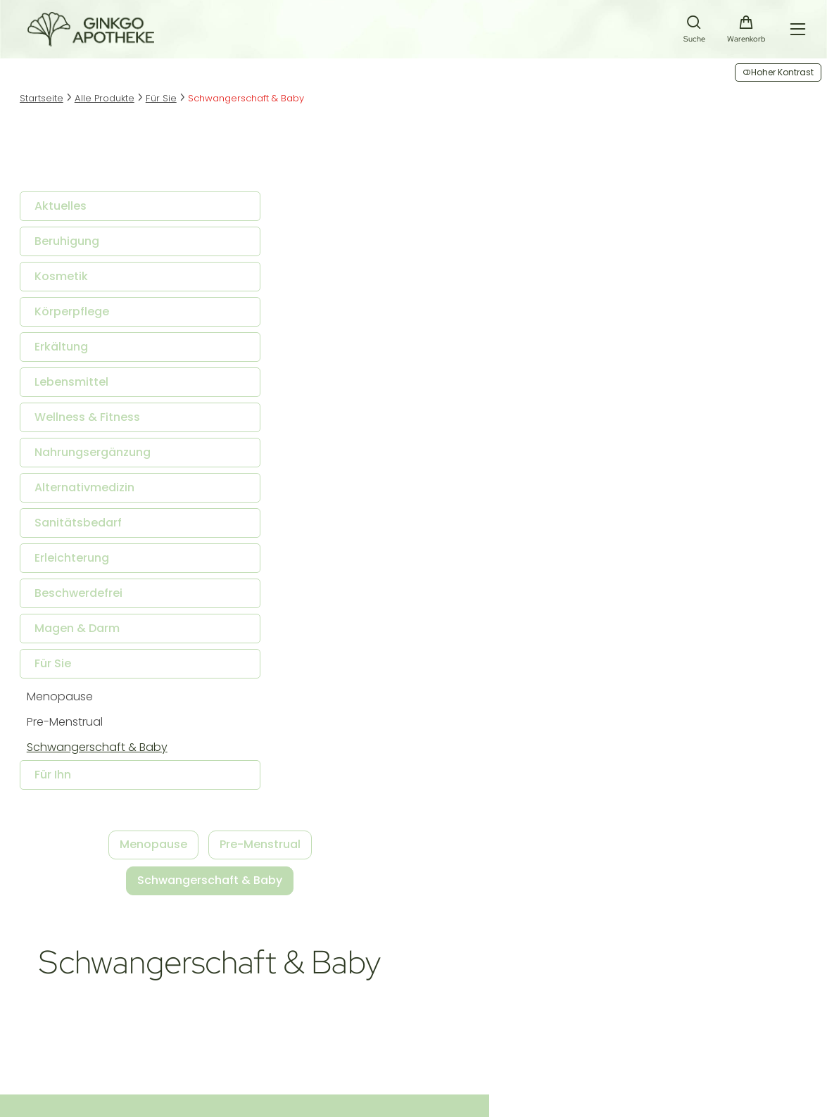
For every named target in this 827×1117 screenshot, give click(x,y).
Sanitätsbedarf (86, 528)
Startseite (51, 104)
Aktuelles (69, 211)
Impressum (112, 1065)
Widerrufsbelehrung (354, 1002)
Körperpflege (80, 317)
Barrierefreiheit (342, 1019)
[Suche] (691, 33)
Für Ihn (61, 780)
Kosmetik (69, 282)
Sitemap (196, 1065)
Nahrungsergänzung (101, 458)
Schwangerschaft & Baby (105, 753)
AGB (157, 1065)
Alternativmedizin (93, 493)
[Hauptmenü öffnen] (793, 32)
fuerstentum (256, 1092)
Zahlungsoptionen (350, 985)
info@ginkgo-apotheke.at (178, 1001)
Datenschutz (254, 1065)
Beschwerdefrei (87, 599)
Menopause (68, 702)
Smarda (162, 1092)
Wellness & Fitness (96, 423)
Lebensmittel (80, 387)
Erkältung (69, 352)
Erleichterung (80, 563)
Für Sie (178, 104)
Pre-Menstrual (73, 727)
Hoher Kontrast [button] (778, 72)
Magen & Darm (85, 634)
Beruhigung (75, 247)
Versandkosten (343, 968)
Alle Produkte (119, 104)
